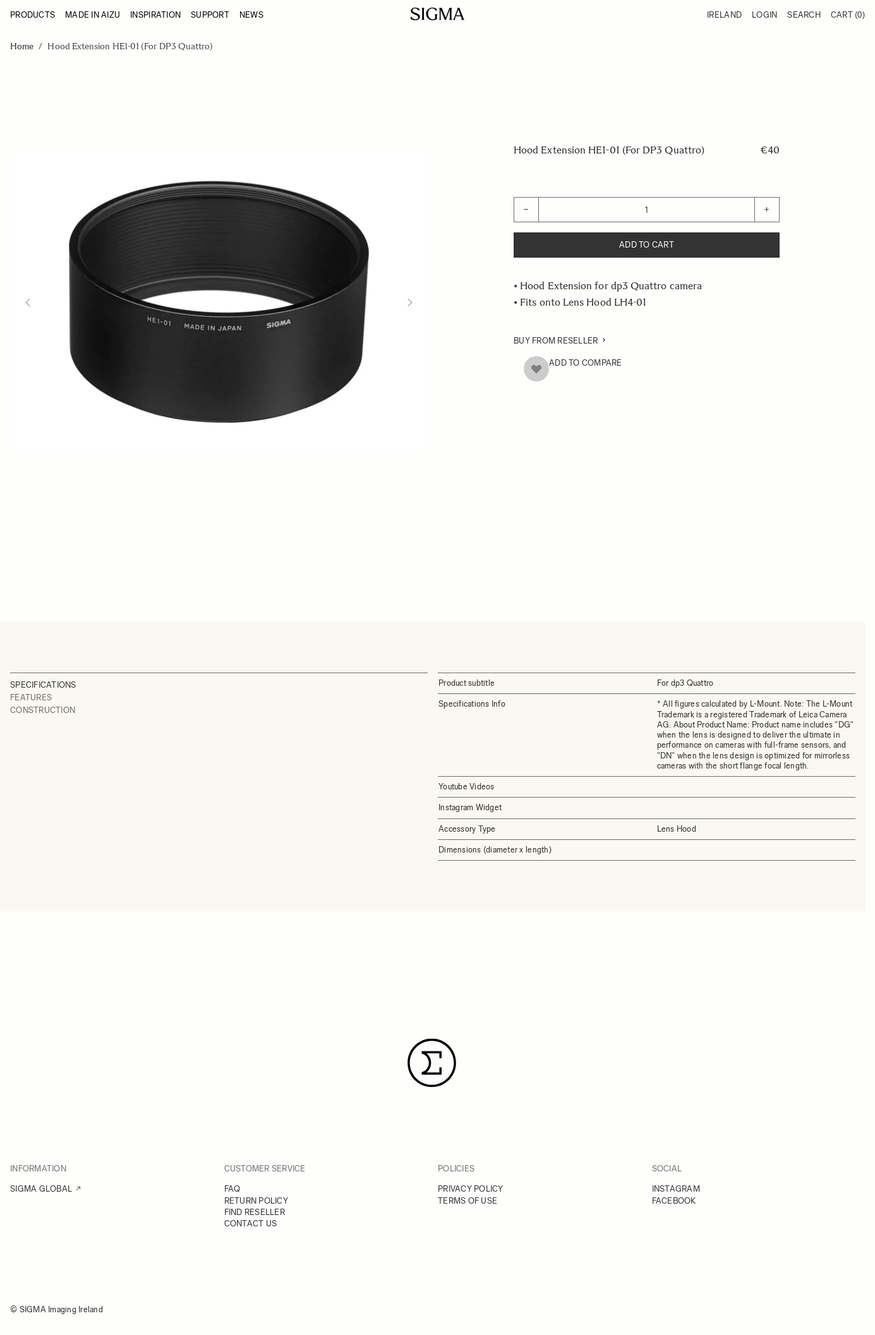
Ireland (724, 15)
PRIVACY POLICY (471, 1189)
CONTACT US (250, 1223)
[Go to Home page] (437, 14)
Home (21, 46)
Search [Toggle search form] (804, 15)
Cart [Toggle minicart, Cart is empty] (848, 15)
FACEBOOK (674, 1201)
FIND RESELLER (254, 1212)
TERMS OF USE (467, 1201)
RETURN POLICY (256, 1201)
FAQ (232, 1189)
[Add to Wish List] (536, 368)
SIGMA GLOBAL (41, 1189)
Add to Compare (585, 363)
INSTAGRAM (676, 1189)
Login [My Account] (764, 15)
